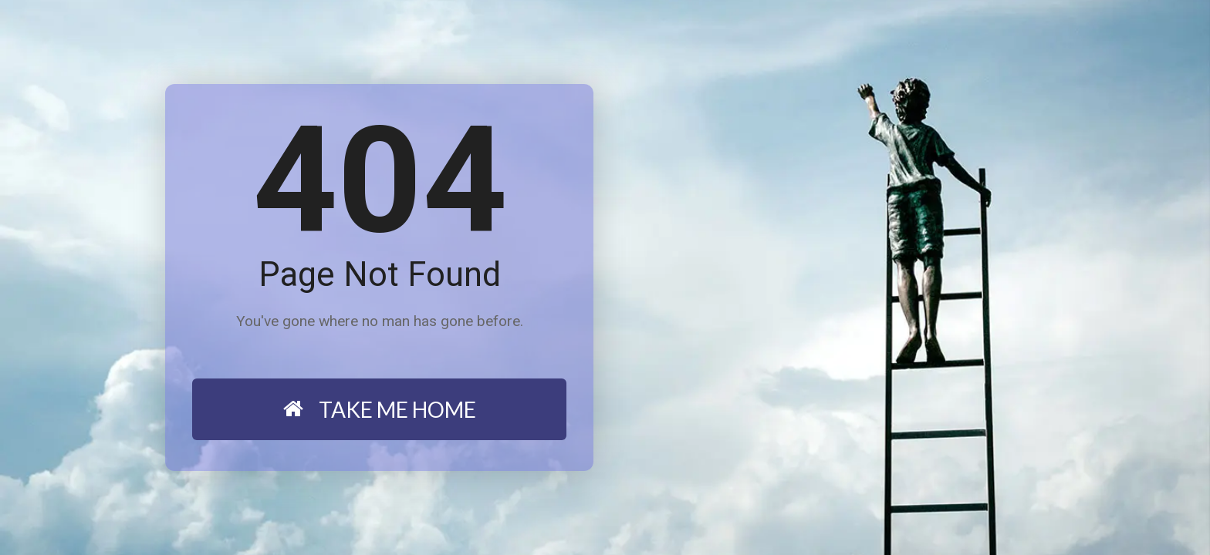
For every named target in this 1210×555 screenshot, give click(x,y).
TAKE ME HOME (379, 409)
